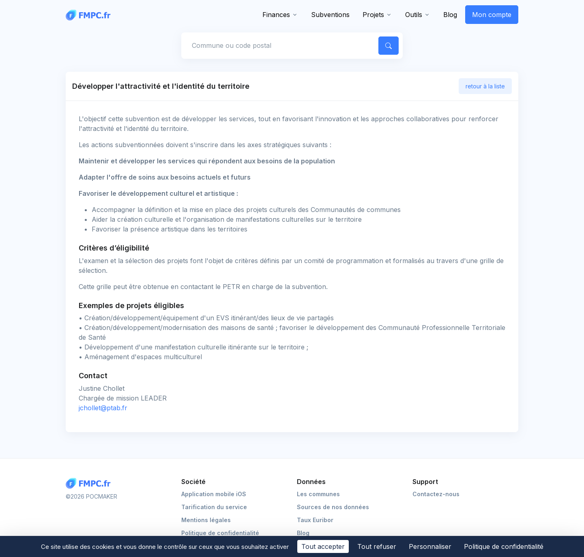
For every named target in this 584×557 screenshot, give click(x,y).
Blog (450, 15)
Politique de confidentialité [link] (503, 546)
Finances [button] (276, 15)
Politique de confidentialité (220, 532)
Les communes (318, 494)
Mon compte (491, 15)
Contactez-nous (435, 494)
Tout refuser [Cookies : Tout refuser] (376, 546)
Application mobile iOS (213, 494)
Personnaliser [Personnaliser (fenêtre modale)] (430, 546)
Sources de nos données (333, 506)
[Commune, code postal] (278, 45)
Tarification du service (214, 506)
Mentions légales (206, 519)
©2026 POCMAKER (91, 496)
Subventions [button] (330, 15)
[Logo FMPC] (90, 483)
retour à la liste (485, 86)
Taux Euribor (315, 519)
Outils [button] (413, 15)
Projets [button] (373, 15)
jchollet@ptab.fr (103, 408)
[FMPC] (90, 15)
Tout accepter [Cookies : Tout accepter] (323, 546)
